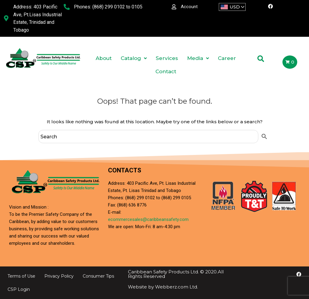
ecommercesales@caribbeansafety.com (148, 219)
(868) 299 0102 (108, 7)
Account (189, 6)
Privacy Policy (59, 276)
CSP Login (19, 289)
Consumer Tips (98, 276)
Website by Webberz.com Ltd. (163, 287)
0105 (137, 7)
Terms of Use (21, 276)
